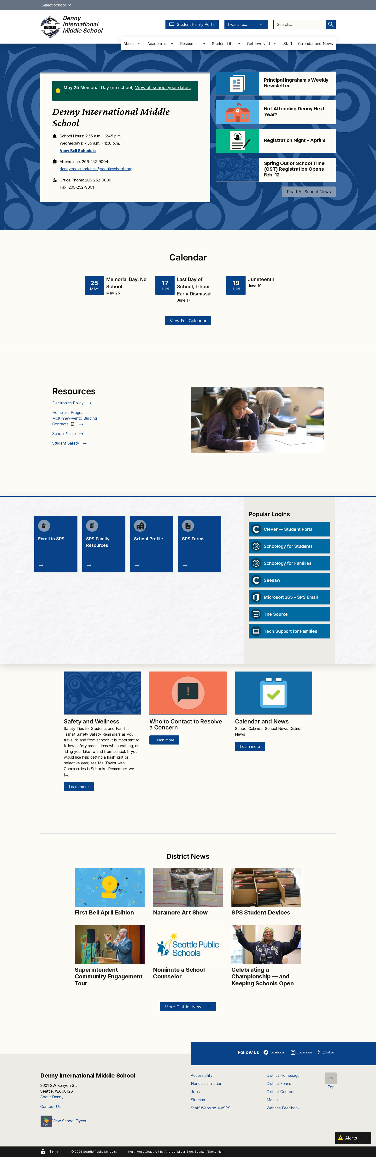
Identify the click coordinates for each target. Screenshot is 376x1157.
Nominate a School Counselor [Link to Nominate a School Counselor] (179, 973)
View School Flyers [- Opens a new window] (63, 1120)
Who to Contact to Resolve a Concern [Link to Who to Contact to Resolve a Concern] (185, 724)
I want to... (246, 24)
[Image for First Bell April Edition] (110, 887)
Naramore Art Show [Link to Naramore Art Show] (180, 912)
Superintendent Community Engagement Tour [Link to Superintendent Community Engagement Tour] (109, 976)
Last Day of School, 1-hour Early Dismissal (194, 287)
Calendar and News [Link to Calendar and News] (262, 721)
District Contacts (282, 1091)
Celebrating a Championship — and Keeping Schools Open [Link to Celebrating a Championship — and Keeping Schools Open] (262, 976)
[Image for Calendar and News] (273, 693)
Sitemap (198, 1099)
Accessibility (201, 1075)
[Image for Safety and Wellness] (102, 693)
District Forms (279, 1083)
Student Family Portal (192, 24)
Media (272, 1099)
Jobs (195, 1091)
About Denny (52, 1097)
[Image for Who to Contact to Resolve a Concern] (188, 693)
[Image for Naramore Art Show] (188, 887)
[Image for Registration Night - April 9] (237, 141)
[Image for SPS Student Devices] (266, 887)
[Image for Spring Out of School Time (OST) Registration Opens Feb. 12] (237, 170)
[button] (69, 5)
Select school (57, 5)
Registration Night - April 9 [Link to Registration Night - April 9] (294, 140)
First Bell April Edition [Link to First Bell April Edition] (104, 912)
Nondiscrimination (206, 1083)
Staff (287, 43)
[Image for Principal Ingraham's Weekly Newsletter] (237, 84)
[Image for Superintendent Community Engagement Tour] (110, 944)
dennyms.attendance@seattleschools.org (96, 168)
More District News (184, 1006)
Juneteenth (261, 279)
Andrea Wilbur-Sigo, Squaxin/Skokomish (193, 1151)
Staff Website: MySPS (210, 1108)
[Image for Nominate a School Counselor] (188, 944)
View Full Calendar (188, 320)
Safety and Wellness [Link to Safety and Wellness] (91, 721)
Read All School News (309, 191)
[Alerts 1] (353, 1138)
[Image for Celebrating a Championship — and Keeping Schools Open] (266, 944)
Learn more (79, 786)
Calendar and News (315, 43)
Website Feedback (283, 1108)
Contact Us (50, 1106)
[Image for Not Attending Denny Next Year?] (237, 112)
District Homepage (283, 1075)
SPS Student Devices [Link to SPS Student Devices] (260, 912)
